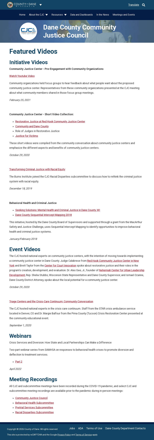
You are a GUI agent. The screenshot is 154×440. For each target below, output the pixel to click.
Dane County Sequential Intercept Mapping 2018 (43, 214)
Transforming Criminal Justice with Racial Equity (37, 169)
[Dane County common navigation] (40, 5)
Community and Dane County (32, 126)
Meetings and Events (124, 14)
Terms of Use (94, 428)
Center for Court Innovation (60, 265)
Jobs (72, 428)
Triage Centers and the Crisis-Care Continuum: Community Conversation (51, 301)
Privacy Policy (64, 435)
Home (22, 14)
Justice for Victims (26, 135)
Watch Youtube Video (22, 76)
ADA (80, 428)
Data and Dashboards (81, 14)
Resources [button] (57, 14)
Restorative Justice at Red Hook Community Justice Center (50, 121)
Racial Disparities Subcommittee (34, 412)
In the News (102, 14)
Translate (133, 4)
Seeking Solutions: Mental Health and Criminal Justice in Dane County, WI (57, 210)
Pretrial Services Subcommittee (34, 407)
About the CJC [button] (37, 14)
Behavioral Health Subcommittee (34, 402)
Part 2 (18, 361)
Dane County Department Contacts (125, 428)
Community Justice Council (31, 398)
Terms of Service (83, 435)
